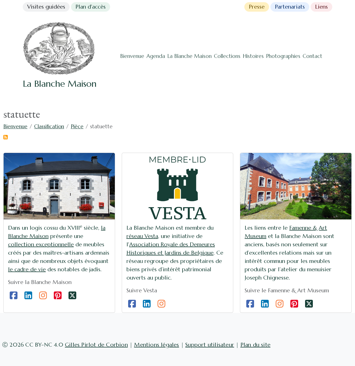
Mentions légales (156, 344)
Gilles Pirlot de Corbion (96, 344)
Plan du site (255, 344)
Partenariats (290, 6)
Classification (49, 126)
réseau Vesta (142, 236)
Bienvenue (132, 56)
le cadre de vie (27, 269)
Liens (321, 6)
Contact (312, 56)
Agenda (155, 56)
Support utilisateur (209, 344)
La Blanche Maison (189, 56)
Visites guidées (46, 6)
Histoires (253, 56)
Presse (257, 6)
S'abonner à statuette (5, 137)
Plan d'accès (90, 6)
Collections (227, 56)
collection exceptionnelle (41, 244)
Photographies (283, 56)
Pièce (77, 126)
